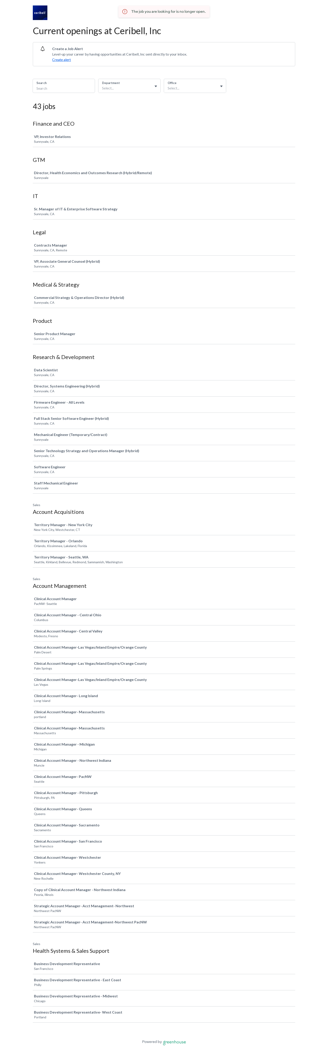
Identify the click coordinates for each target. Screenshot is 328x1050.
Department (111, 83)
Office (172, 83)
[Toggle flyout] (156, 86)
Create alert (61, 59)
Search (41, 83)
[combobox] (102, 88)
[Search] (64, 89)
